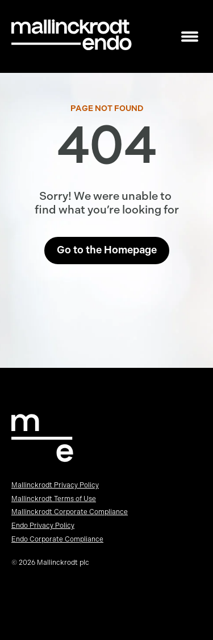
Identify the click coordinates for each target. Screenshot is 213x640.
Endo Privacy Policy (42, 526)
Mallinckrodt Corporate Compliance (69, 512)
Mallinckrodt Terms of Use (53, 499)
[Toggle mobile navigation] (190, 37)
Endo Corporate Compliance (57, 539)
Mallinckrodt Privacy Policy (55, 485)
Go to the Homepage (107, 250)
